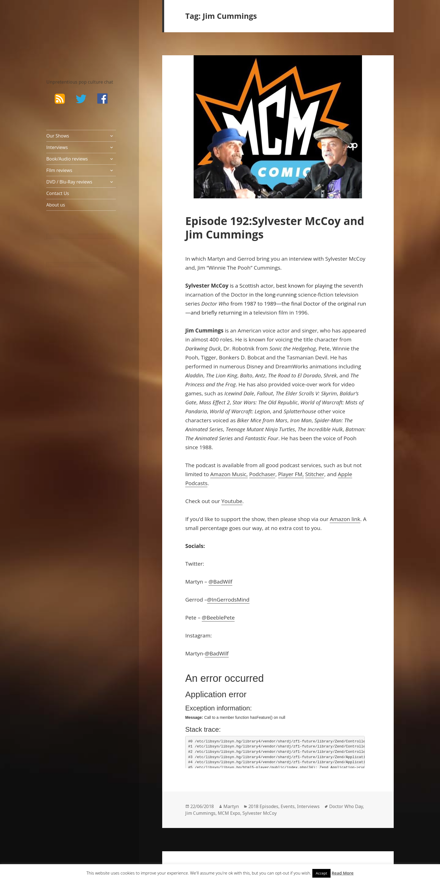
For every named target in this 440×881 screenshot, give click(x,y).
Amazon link (345, 519)
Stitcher (314, 474)
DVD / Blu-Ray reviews (69, 182)
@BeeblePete (218, 617)
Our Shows (57, 136)
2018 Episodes (263, 806)
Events (288, 806)
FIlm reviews (59, 170)
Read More (343, 873)
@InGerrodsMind (228, 599)
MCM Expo (229, 813)
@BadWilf (220, 581)
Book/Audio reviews (67, 159)
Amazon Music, (229, 474)
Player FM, (291, 474)
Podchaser (262, 474)
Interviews (57, 147)
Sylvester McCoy (259, 813)
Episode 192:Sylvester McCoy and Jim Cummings (274, 227)
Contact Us (57, 193)
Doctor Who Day (346, 806)
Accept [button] (321, 873)
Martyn (231, 806)
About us (55, 205)
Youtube (231, 501)
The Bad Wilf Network (70, 32)
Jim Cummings (200, 813)
